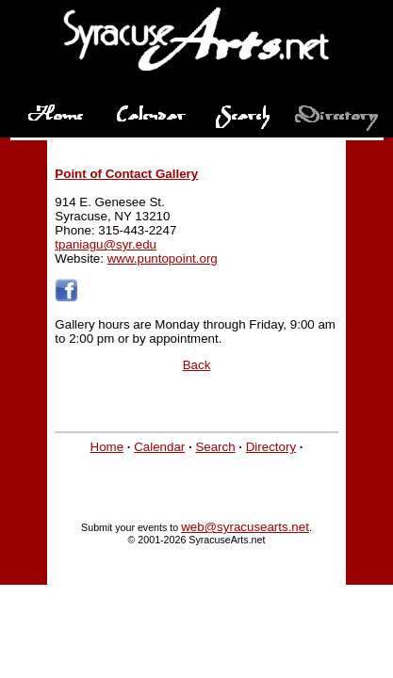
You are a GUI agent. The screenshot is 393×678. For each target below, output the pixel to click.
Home (107, 447)
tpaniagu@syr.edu (105, 244)
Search (215, 447)
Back (197, 365)
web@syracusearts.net (245, 527)
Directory (271, 447)
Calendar (159, 447)
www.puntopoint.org (162, 258)
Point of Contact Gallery (126, 174)
